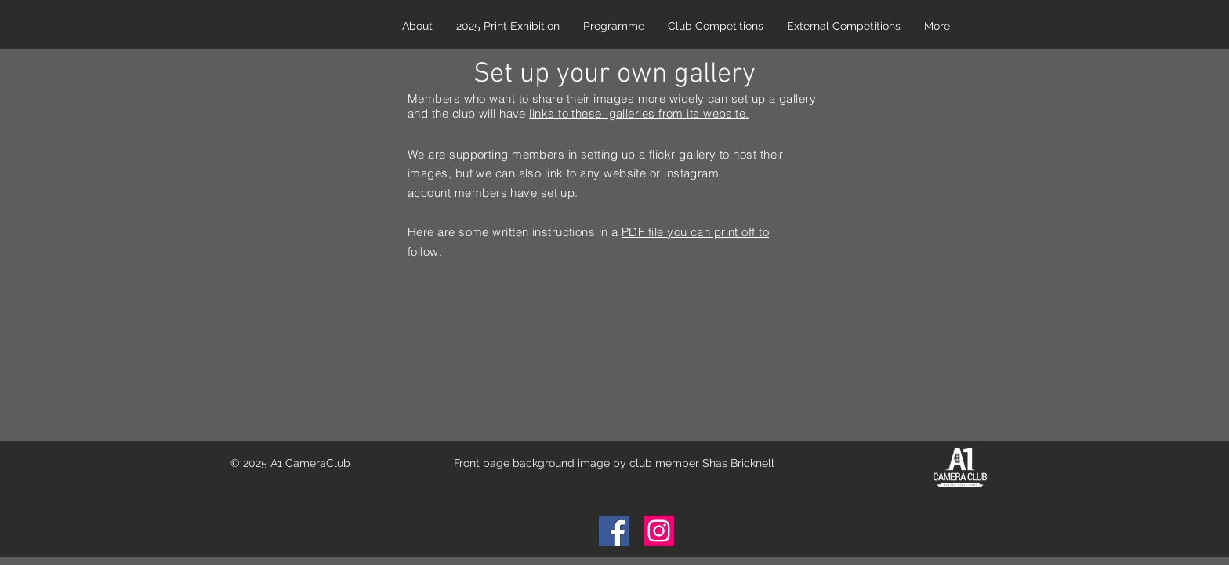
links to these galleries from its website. (639, 113)
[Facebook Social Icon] (614, 531)
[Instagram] (659, 531)
